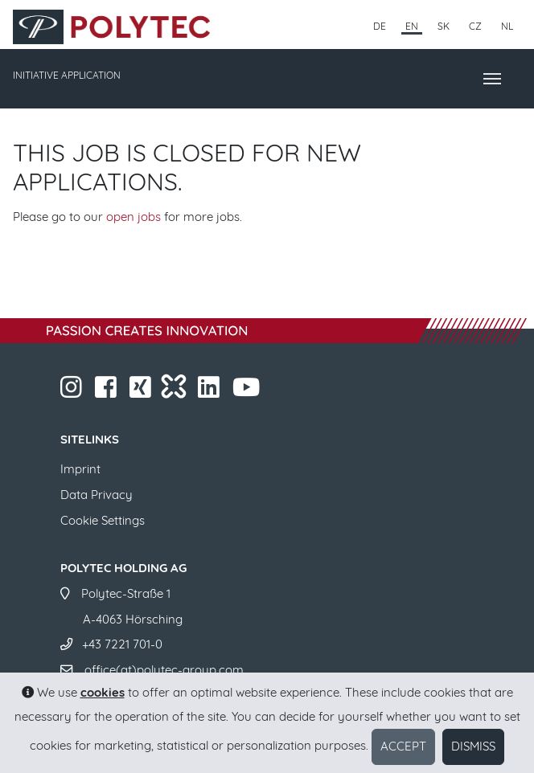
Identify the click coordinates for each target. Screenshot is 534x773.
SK (443, 26)
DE (379, 26)
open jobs (133, 216)
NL (507, 26)
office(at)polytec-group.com (164, 669)
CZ (475, 26)
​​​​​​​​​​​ (210, 391)
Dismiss (473, 746)
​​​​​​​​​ (141, 391)
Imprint (80, 468)
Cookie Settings (102, 520)
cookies (102, 692)
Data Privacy (96, 494)
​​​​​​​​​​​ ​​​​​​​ (247, 391)
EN (411, 26)
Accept (403, 746)
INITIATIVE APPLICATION (67, 75)
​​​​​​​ (72, 391)
